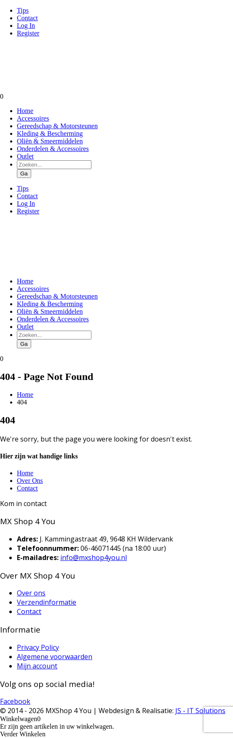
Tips (23, 10)
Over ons (31, 593)
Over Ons (30, 480)
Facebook (15, 701)
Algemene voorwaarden (54, 656)
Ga (24, 173)
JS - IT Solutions (200, 710)
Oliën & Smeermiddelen (50, 141)
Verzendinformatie (46, 602)
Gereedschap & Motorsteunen (57, 125)
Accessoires (33, 118)
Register (28, 33)
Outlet (25, 156)
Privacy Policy (38, 647)
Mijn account (37, 666)
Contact (27, 18)
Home (25, 110)
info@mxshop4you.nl (93, 557)
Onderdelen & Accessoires (53, 148)
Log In (26, 25)
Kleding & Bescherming (50, 133)
